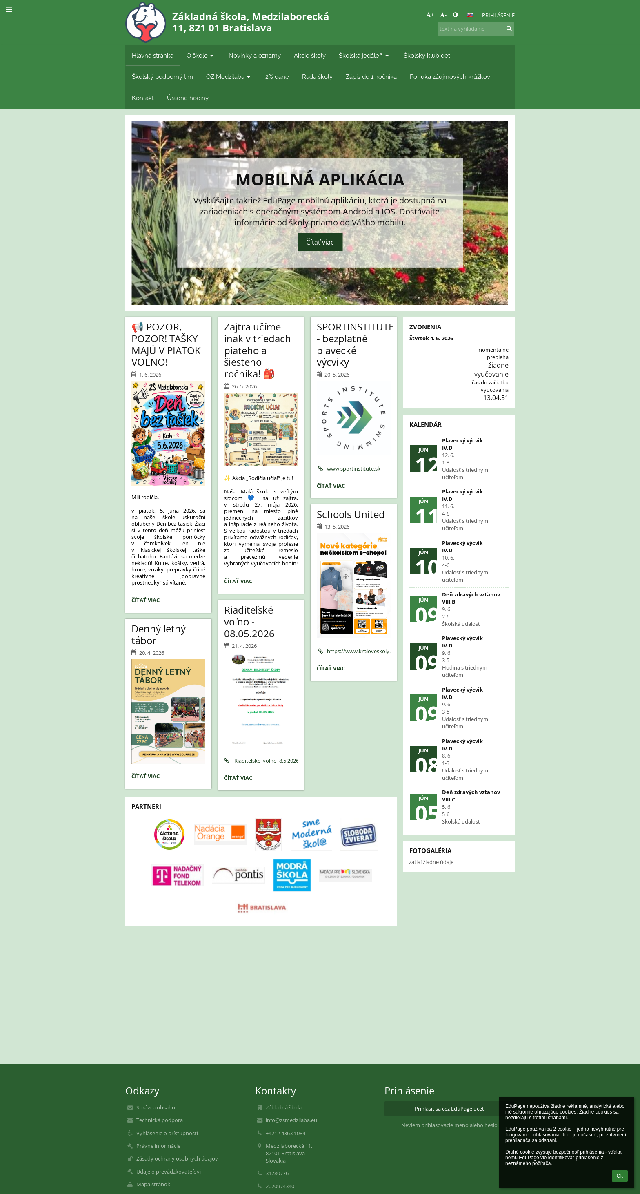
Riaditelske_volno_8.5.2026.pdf (261, 760)
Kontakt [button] (143, 97)
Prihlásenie (498, 15)
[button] (470, 15)
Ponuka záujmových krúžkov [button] (450, 76)
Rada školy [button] (317, 76)
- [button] (443, 14)
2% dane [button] (277, 76)
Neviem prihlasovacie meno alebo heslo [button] (449, 1125)
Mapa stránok (153, 1184)
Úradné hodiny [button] (188, 97)
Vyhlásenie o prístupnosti (167, 1133)
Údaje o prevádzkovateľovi (168, 1171)
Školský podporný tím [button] (162, 76)
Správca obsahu (155, 1107)
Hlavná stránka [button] (152, 55)
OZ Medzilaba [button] (229, 76)
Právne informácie (158, 1145)
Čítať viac (320, 242)
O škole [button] (201, 55)
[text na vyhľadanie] (476, 28)
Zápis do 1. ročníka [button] (371, 76)
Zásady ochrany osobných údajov (177, 1158)
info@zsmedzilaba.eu (291, 1120)
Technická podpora (159, 1120)
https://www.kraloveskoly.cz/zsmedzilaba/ (354, 651)
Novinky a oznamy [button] (255, 55)
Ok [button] (620, 1176)
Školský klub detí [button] (427, 55)
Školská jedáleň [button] (365, 55)
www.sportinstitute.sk (348, 468)
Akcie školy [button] (310, 55)
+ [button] (430, 14)
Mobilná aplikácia (320, 178)
